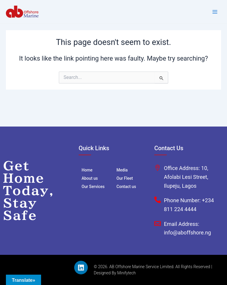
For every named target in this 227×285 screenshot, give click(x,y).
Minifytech (126, 273)
